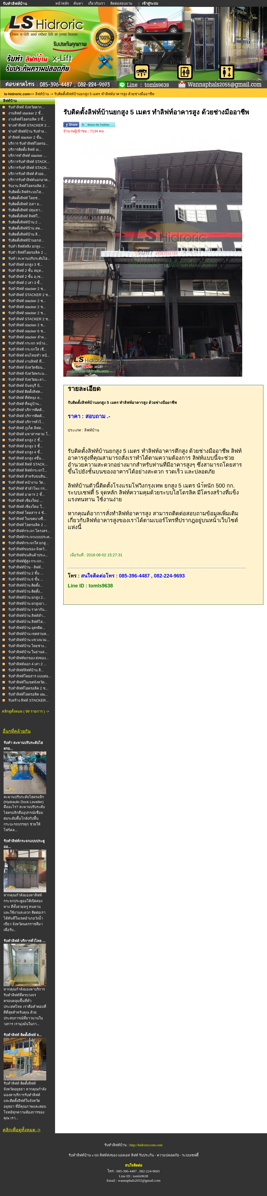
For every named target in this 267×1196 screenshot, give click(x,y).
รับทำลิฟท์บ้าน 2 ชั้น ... (25, 573)
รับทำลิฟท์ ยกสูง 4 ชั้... (25, 452)
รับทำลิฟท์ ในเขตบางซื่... (27, 519)
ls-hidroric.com (17, 94)
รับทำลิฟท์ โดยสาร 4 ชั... (27, 513)
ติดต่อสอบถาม (121, 3)
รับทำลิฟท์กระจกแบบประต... (30, 537)
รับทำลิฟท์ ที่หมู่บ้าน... (25, 404)
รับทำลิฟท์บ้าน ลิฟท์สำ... (27, 616)
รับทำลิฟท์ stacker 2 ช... (27, 289)
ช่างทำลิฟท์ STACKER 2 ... (29, 125)
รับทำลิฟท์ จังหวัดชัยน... (26, 367)
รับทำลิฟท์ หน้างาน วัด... (27, 482)
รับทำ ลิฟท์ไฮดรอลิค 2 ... (27, 252)
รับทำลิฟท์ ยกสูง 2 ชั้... (25, 440)
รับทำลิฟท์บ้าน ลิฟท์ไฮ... (27, 622)
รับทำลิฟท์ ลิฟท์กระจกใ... (27, 470)
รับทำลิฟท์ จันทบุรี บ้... (25, 386)
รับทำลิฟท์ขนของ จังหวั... (27, 549)
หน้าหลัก (62, 3)
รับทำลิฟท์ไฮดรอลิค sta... (28, 694)
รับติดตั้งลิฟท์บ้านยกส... (26, 240)
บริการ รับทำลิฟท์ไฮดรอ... (28, 143)
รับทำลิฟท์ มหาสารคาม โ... (29, 434)
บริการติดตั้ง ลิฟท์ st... (25, 149)
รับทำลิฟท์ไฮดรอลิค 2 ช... (28, 688)
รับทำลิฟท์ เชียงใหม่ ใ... (26, 507)
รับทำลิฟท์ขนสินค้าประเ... (28, 555)
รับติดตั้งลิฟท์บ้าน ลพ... (25, 228)
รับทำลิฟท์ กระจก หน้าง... (28, 343)
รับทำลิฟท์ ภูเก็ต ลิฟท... (26, 428)
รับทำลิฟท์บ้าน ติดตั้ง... (25, 585)
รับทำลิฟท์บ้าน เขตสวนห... (28, 634)
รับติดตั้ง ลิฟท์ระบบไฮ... (26, 192)
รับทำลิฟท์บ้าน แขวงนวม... (29, 640)
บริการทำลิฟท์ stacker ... (27, 156)
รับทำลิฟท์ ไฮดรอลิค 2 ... (27, 525)
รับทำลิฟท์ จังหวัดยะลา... (27, 379)
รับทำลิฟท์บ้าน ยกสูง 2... (27, 597)
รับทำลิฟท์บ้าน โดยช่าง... (27, 646)
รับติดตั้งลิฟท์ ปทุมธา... (25, 210)
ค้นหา (78, 3)
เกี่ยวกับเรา (97, 3)
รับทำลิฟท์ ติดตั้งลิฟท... (25, 392)
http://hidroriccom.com (145, 1145)
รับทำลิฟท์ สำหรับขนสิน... (28, 476)
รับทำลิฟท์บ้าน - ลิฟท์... (26, 567)
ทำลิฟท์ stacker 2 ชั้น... (26, 137)
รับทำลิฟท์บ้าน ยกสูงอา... (27, 603)
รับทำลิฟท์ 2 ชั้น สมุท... (26, 271)
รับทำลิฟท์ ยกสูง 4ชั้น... (26, 458)
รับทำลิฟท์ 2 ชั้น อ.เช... (26, 277)
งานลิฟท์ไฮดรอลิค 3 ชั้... (27, 119)
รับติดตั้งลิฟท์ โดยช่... (24, 198)
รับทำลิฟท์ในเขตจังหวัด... (27, 682)
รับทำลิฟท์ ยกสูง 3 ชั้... (25, 446)
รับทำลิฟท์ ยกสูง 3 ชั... (25, 264)
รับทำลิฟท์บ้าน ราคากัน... (27, 609)
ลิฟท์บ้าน (42, 94)
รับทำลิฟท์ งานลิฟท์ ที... (26, 361)
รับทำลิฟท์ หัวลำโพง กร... (28, 488)
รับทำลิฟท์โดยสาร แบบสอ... (29, 676)
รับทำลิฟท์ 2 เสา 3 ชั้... (25, 283)
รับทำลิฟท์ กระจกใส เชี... (27, 349)
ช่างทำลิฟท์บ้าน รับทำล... (27, 131)
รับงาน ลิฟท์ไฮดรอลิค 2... (28, 186)
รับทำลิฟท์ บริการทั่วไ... (26, 422)
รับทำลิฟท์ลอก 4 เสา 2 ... (27, 664)
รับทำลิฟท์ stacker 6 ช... (27, 331)
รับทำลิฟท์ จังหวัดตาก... (26, 107)
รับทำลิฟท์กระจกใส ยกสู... (28, 543)
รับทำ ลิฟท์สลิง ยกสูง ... (26, 246)
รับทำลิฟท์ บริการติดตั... (26, 410)
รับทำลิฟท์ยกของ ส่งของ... (28, 658)
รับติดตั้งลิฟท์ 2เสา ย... (25, 204)
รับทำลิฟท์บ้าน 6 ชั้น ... (25, 579)
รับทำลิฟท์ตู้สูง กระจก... (26, 561)
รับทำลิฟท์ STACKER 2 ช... (29, 295)
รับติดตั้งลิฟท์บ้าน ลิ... (24, 234)
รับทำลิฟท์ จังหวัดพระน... (27, 373)
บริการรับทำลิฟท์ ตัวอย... (27, 174)
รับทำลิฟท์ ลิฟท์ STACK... (28, 464)
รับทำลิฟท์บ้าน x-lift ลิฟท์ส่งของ (93, 1155)
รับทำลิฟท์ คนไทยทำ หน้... (29, 355)
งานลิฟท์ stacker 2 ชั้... (25, 113)
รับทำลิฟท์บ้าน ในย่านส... (27, 652)
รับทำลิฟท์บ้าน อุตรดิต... (26, 628)
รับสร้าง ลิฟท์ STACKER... (28, 700)
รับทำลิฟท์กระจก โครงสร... (29, 531)
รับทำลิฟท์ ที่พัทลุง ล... (25, 398)
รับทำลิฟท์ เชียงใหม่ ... (25, 501)
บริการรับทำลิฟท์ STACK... (29, 162)
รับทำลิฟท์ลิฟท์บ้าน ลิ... (26, 670)
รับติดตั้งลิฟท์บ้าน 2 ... (24, 222)
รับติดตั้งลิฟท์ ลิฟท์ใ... (24, 216)
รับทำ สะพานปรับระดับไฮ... (29, 258)
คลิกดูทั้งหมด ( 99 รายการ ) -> (25, 711)
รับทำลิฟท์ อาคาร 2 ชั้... (26, 494)
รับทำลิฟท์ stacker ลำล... (27, 337)
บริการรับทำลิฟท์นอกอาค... (29, 180)
